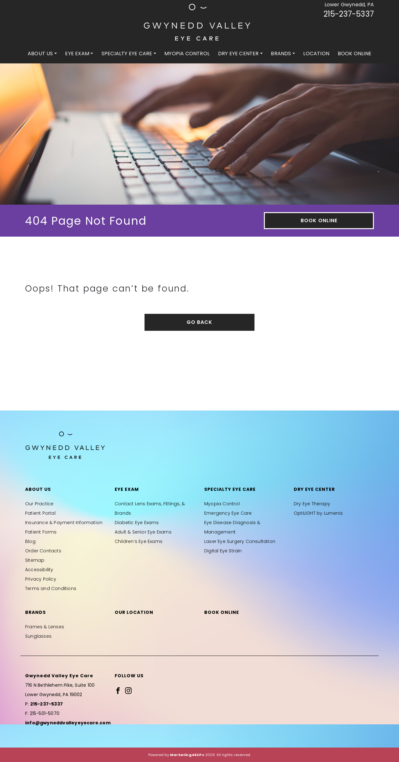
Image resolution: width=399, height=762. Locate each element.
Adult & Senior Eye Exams (143, 532)
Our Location (134, 612)
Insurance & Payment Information (63, 522)
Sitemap (34, 560)
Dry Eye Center (238, 53)
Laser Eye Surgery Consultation (239, 541)
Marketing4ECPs (187, 754)
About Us (40, 53)
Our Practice (39, 504)
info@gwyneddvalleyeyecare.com (68, 723)
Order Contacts (43, 551)
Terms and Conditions (50, 588)
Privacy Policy (40, 579)
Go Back (199, 322)
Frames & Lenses (44, 627)
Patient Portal (40, 513)
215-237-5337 (349, 14)
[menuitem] (42, 53)
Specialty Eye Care (126, 53)
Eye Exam (77, 53)
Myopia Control (187, 53)
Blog (30, 541)
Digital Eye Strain (223, 551)
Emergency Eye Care (228, 513)
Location (316, 53)
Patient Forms (41, 532)
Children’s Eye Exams (138, 541)
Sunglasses (38, 636)
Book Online (354, 53)
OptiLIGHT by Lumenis (318, 513)
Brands (281, 53)
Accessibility (39, 569)
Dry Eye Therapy (312, 504)
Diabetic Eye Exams (137, 522)
